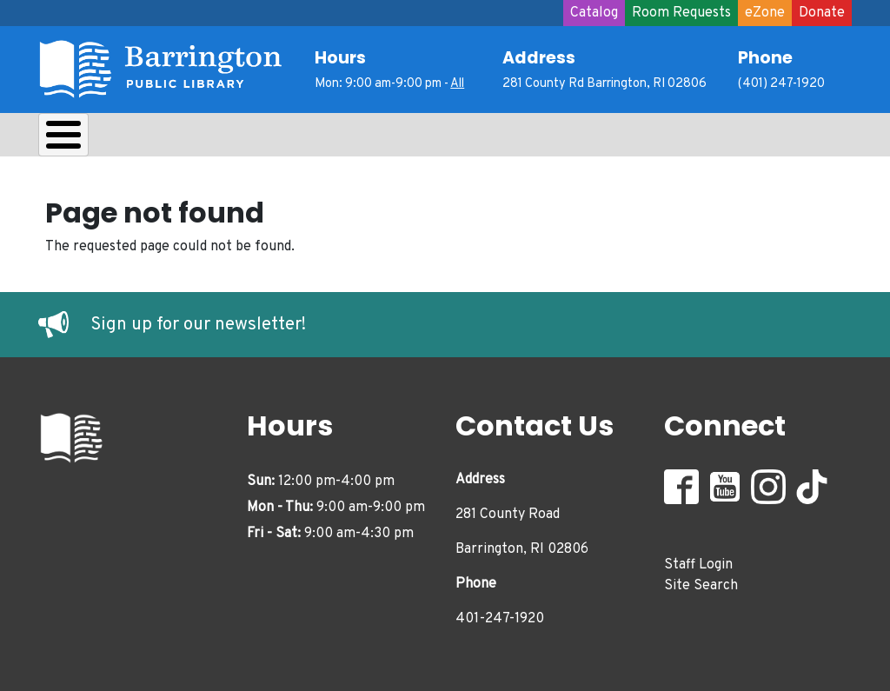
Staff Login (698, 560)
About (82, 139)
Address (538, 58)
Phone (765, 58)
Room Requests (681, 13)
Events (608, 139)
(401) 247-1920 (781, 84)
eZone (765, 13)
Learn (267, 139)
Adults (516, 139)
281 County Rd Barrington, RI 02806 (604, 84)
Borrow (175, 139)
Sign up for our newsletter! (198, 320)
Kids (347, 139)
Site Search (701, 581)
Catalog (594, 13)
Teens (428, 139)
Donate (822, 13)
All (457, 84)
